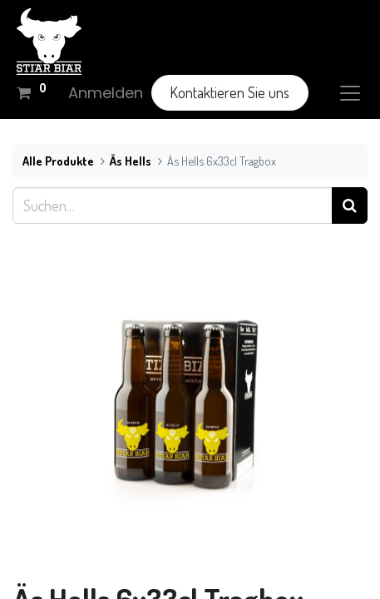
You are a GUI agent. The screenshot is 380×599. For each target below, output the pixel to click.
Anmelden (105, 92)
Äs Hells (130, 160)
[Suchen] (350, 205)
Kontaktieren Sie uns (229, 92)
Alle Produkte (58, 160)
